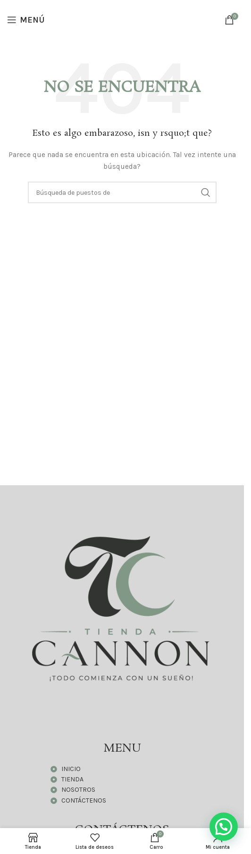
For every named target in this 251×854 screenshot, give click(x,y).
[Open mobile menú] (26, 19)
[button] (223, 827)
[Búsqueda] (122, 192)
